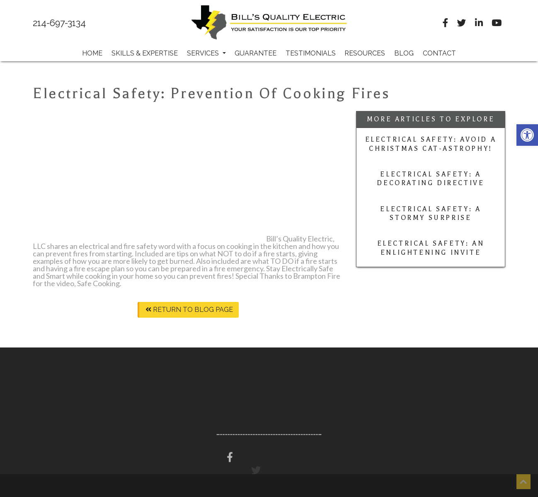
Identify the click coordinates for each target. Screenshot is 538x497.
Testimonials (311, 53)
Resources (364, 53)
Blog (404, 53)
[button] (527, 135)
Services (206, 53)
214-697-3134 (59, 23)
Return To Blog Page (189, 310)
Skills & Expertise (144, 53)
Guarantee (255, 53)
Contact (439, 53)
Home (92, 53)
